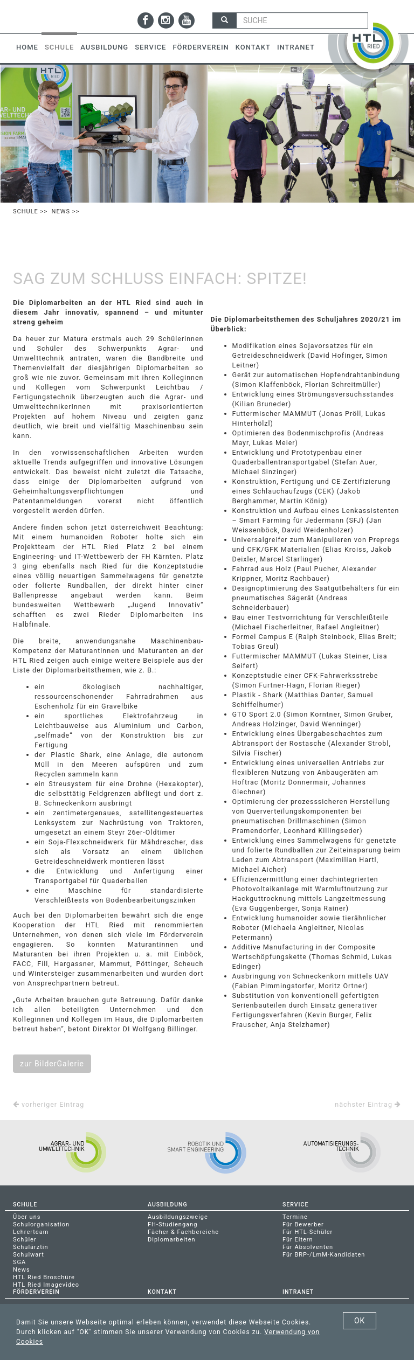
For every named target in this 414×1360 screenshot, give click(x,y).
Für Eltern (297, 1239)
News (61, 211)
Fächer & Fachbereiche (183, 1232)
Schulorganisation (41, 1224)
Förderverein (200, 47)
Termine (295, 1216)
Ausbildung (104, 47)
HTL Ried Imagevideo (46, 1284)
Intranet (296, 47)
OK (359, 1320)
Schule (59, 47)
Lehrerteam (31, 1232)
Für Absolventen (307, 1247)
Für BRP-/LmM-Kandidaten (323, 1254)
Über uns (26, 1216)
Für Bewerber (303, 1224)
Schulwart (28, 1254)
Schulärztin (31, 1247)
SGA (19, 1262)
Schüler (25, 1239)
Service (150, 47)
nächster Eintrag (368, 1104)
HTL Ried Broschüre (44, 1277)
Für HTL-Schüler (307, 1232)
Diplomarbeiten (172, 1239)
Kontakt (253, 47)
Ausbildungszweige (178, 1216)
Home (27, 47)
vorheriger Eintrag (48, 1104)
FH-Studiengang (172, 1224)
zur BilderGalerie (52, 1063)
